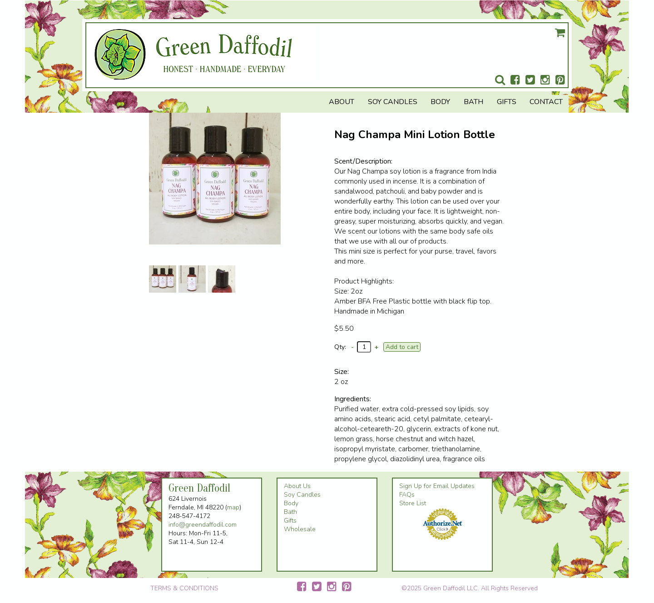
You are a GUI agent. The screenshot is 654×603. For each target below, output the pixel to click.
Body (440, 102)
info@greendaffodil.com (202, 524)
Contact (546, 102)
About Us (297, 486)
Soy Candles (392, 102)
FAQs (407, 494)
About (341, 102)
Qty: (340, 347)
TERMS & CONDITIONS (184, 588)
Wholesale (300, 529)
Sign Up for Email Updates (437, 486)
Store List (412, 503)
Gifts (506, 102)
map (233, 507)
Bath (473, 102)
